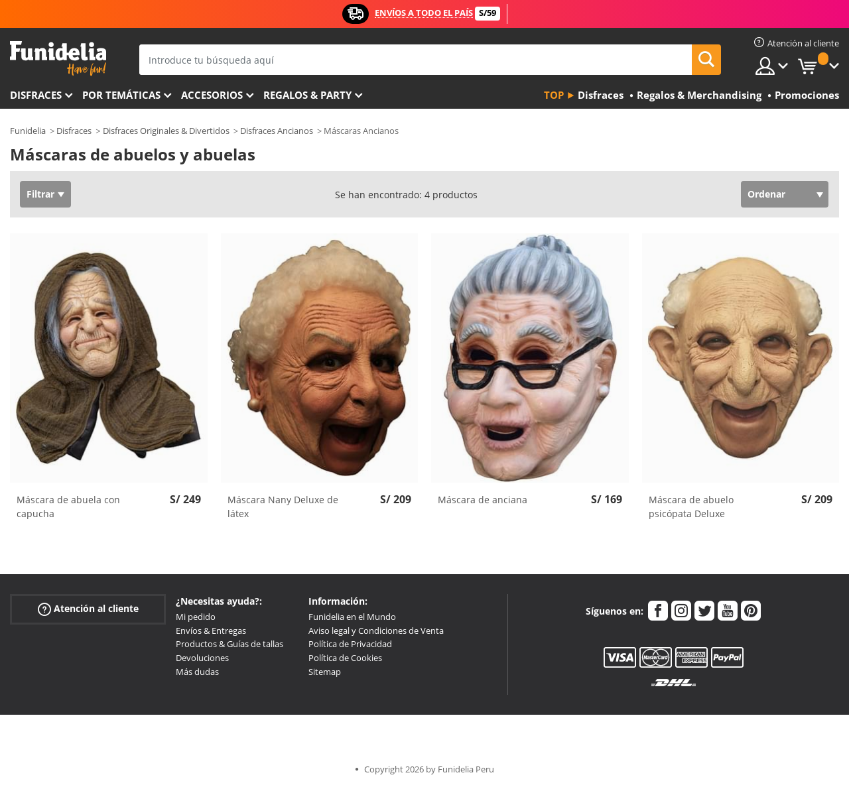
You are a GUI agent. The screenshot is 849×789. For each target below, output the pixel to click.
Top (554, 94)
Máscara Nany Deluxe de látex (283, 506)
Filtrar (40, 194)
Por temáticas (121, 94)
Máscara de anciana (482, 499)
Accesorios (212, 94)
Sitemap (324, 672)
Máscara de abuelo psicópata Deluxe (691, 506)
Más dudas (197, 672)
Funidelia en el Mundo (352, 617)
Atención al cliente (88, 609)
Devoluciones (202, 658)
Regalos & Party (307, 94)
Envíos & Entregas (211, 631)
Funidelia (28, 131)
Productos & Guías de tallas (229, 644)
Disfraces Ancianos (276, 131)
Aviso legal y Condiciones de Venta (376, 631)
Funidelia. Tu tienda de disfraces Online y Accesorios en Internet (58, 58)
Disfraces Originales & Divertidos (166, 131)
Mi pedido (196, 617)
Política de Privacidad (350, 644)
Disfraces (36, 94)
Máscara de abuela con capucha (68, 506)
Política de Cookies (345, 658)
